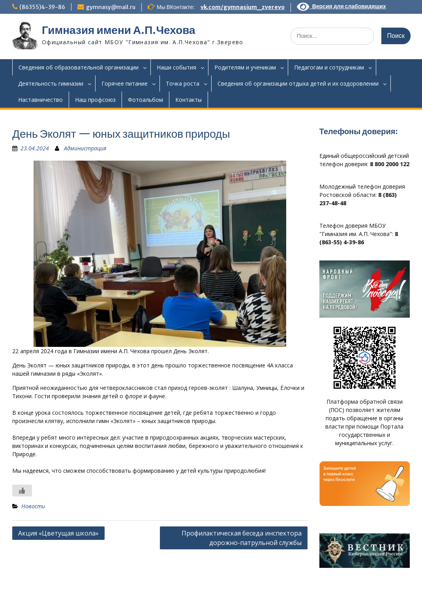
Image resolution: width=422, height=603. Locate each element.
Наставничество (40, 99)
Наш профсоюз (95, 99)
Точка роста (182, 83)
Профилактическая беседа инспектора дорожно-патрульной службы (242, 538)
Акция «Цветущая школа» (58, 533)
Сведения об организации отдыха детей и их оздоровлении (298, 83)
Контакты (188, 99)
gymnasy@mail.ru (110, 7)
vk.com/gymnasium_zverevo (243, 7)
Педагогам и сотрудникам (329, 67)
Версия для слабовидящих (341, 6)
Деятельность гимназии (50, 83)
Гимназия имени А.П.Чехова (118, 30)
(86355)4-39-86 (42, 7)
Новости (33, 506)
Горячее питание (124, 83)
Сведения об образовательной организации (79, 67)
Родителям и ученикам (245, 67)
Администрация (85, 148)
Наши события (176, 67)
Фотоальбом (145, 99)
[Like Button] (22, 490)
